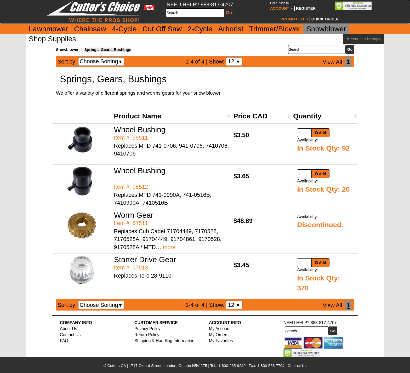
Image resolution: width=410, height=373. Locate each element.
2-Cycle (199, 29)
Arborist (230, 29)
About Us (68, 328)
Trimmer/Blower (275, 29)
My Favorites (221, 340)
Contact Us (70, 334)
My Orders (219, 334)
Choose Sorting (101, 61)
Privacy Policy (147, 328)
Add (320, 133)
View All (332, 62)
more (169, 247)
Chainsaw (90, 29)
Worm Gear (133, 215)
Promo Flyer (294, 19)
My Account (220, 328)
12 (234, 61)
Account (281, 5)
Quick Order (325, 19)
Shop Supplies (52, 39)
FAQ (64, 340)
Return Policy (146, 334)
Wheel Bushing (140, 129)
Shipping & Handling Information (164, 340)
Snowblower (326, 29)
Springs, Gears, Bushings (107, 50)
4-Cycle (124, 29)
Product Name (137, 116)
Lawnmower (48, 29)
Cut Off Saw (162, 29)
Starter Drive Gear (145, 259)
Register (306, 8)
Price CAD (250, 116)
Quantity (307, 116)
